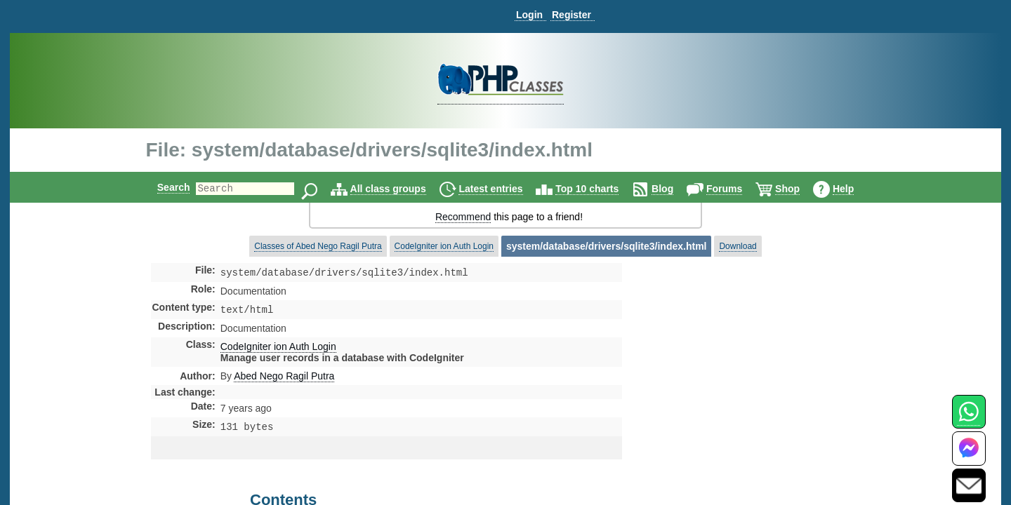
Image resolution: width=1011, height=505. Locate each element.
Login (529, 14)
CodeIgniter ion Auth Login (444, 246)
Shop (799, 188)
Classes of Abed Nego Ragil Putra (317, 246)
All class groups (400, 188)
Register (571, 14)
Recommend (463, 216)
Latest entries (502, 188)
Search (161, 187)
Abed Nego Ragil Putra (284, 378)
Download (737, 246)
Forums (736, 188)
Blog (674, 188)
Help (855, 188)
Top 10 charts (598, 188)
